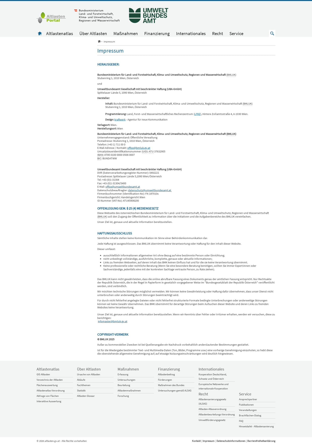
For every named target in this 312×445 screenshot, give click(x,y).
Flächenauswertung (47, 385)
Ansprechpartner (248, 399)
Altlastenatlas (59, 33)
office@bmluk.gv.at (138, 148)
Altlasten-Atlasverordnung (212, 409)
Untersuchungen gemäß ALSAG (174, 390)
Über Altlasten (93, 33)
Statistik (81, 390)
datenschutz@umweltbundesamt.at (149, 190)
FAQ (241, 421)
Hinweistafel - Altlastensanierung (256, 426)
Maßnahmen (125, 33)
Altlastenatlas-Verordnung (51, 390)
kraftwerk (120, 119)
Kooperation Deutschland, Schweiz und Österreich (213, 376)
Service (236, 33)
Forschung (123, 396)
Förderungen (165, 379)
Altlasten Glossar (86, 396)
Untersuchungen (126, 379)
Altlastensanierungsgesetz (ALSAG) (212, 401)
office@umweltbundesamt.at (122, 186)
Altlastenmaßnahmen (129, 390)
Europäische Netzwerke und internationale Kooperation (213, 386)
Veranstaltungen (248, 410)
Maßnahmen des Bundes (171, 385)
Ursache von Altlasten (88, 374)
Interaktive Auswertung (49, 401)
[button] (272, 33)
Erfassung (123, 374)
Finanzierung (157, 33)
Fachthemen (83, 385)
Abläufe (81, 379)
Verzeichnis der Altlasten (50, 379)
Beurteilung (124, 385)
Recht (217, 33)
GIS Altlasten (43, 374)
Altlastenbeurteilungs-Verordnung (217, 414)
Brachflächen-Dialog (250, 415)
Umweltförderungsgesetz (212, 420)
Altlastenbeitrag (166, 374)
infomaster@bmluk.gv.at (112, 321)
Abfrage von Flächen (48, 396)
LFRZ (197, 114)
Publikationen (246, 404)
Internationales (191, 33)
